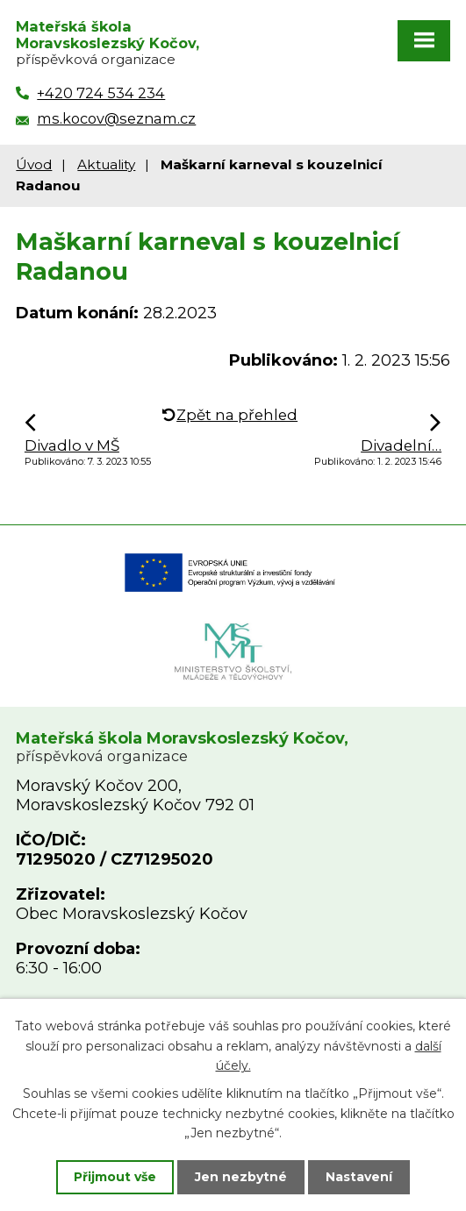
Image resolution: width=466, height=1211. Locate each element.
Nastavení (359, 1177)
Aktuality (106, 164)
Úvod (34, 164)
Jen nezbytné (241, 1177)
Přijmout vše (115, 1177)
